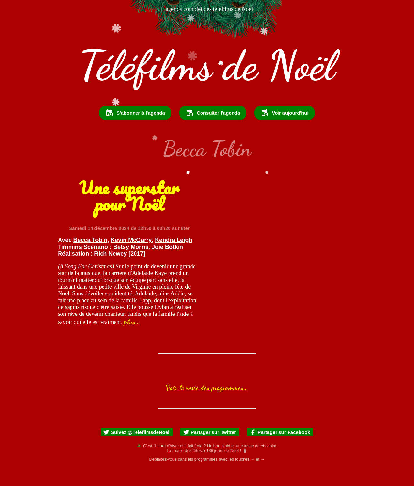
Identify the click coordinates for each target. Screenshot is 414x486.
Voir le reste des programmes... (207, 405)
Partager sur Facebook (280, 450)
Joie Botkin (167, 264)
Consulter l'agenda (213, 130)
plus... (132, 339)
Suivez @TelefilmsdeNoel (136, 450)
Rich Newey (110, 271)
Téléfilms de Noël (207, 65)
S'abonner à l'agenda (135, 130)
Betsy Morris (130, 264)
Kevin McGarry (131, 257)
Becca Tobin (90, 257)
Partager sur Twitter (209, 450)
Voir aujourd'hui (284, 130)
